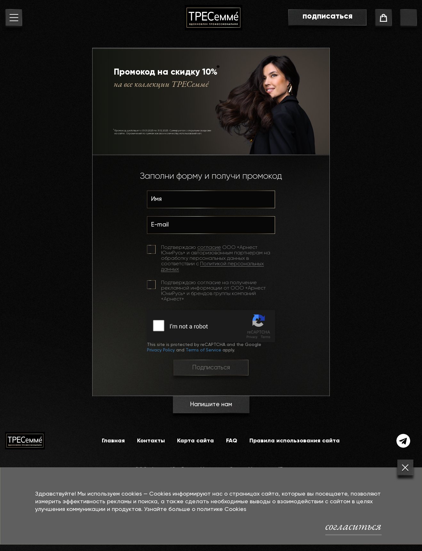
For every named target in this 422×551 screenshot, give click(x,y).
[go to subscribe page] (327, 17)
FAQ (231, 441)
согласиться (353, 525)
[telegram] (403, 441)
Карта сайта (195, 441)
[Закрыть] (405, 468)
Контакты (151, 441)
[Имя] (211, 201)
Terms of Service (203, 350)
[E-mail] (211, 227)
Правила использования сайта (294, 441)
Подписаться (211, 368)
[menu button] (13, 18)
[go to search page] (408, 18)
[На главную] (213, 17)
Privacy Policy (161, 350)
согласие (209, 247)
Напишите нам (211, 404)
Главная (113, 441)
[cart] (383, 18)
